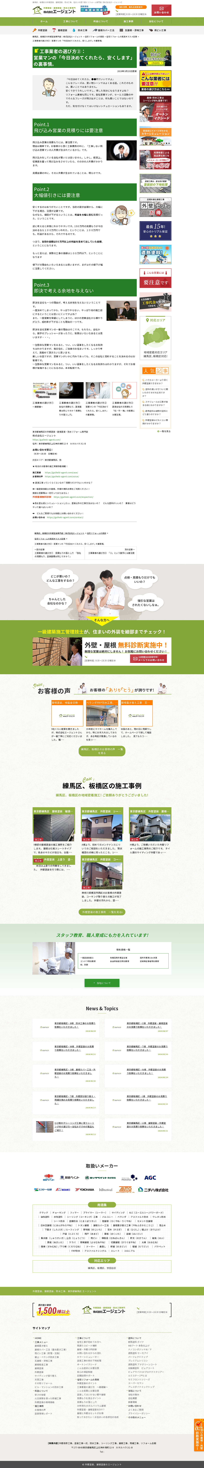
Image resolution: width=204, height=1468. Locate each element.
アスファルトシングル (95, 1250)
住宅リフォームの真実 (88, 1379)
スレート (115, 1250)
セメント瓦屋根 (145, 1221)
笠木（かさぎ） (115, 1229)
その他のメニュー (137, 1417)
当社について (156, 21)
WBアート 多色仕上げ (139, 1345)
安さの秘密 (40, 1395)
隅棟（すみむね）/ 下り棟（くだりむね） (61, 1246)
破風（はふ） (158, 1238)
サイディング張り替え (46, 1376)
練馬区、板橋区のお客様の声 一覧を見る (102, 751)
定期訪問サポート (86, 1375)
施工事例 (128, 21)
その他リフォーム (43, 1383)
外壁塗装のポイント (87, 1383)
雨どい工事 (160, 30)
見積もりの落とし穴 (87, 1402)
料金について (101, 21)
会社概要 (132, 1398)
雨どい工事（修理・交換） (48, 1353)
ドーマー (90, 1246)
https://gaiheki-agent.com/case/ (61, 472)
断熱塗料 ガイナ (136, 1342)
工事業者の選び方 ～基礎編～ (92, 1387)
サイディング (118, 1212)
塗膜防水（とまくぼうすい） (83, 1221)
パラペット (159, 1246)
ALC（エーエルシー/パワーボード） (147, 1212)
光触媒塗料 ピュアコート (141, 1368)
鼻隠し (102, 1246)
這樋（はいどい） (135, 1233)
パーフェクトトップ (138, 1357)
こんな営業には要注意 (88, 1391)
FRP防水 (75, 1250)
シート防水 (59, 1221)
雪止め (162, 1225)
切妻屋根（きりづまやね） (124, 1242)
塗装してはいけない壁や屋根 (91, 1394)
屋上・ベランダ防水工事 (47, 1357)
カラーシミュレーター (88, 1357)
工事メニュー (41, 1342)
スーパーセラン (136, 1383)
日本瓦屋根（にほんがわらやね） (57, 1225)
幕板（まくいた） (113, 1233)
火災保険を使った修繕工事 (48, 1398)
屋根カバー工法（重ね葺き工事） (51, 1349)
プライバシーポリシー (139, 1413)
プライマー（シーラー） (95, 1212)
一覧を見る (164, 431)
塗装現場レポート (43, 1413)
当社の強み (133, 1394)
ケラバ (72, 1242)
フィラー (74, 1212)
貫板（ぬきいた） (56, 1242)
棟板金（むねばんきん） (114, 1238)
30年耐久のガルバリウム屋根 (91, 1406)
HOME (38, 1338)
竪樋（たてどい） (141, 1246)
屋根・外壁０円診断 (87, 1349)
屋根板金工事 (41, 1364)
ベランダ (121, 1216)
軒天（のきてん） (139, 1238)
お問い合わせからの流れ (89, 1353)
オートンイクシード (87, 1364)
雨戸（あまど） (92, 1233)
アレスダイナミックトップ (141, 1387)
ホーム (44, 21)
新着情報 (132, 1402)
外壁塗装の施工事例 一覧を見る (102, 912)
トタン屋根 (83, 1225)
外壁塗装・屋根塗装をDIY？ (91, 1409)
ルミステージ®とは (137, 1375)
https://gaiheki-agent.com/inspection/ (73, 497)
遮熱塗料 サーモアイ (138, 1353)
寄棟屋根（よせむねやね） (93, 1242)
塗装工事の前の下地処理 (89, 1360)
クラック (43, 1212)
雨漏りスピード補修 (87, 1345)
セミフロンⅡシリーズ (139, 1379)
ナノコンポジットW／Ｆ (140, 1349)
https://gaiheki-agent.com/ (46, 439)
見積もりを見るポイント (89, 1398)
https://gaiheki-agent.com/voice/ (62, 476)
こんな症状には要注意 (88, 1368)
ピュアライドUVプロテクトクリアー (146, 1372)
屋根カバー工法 (106, 30)
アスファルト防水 (139, 1216)
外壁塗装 (42, 30)
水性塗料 (58, 1216)
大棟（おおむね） (150, 1242)
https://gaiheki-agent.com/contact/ (65, 517)
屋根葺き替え (41, 1346)
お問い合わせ (134, 1406)
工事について (70, 21)
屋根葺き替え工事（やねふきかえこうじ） (134, 1225)
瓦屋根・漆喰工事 (134, 30)
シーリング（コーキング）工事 (82, 1216)
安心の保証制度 (85, 1372)
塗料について (134, 1338)
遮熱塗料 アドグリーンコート (142, 1364)
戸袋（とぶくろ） (71, 1233)
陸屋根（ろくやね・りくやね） (117, 1221)
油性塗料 (45, 1216)
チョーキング (59, 1212)
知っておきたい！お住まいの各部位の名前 (98, 1417)
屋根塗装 (62, 30)
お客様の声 (40, 1410)
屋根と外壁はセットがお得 (90, 1413)
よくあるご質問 (136, 1410)
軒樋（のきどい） (119, 1246)
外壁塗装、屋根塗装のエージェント (103, 1464)
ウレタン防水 (159, 1216)
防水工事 (82, 30)
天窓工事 (39, 1379)
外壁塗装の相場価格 (45, 1402)
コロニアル (129, 1250)
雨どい (94, 1238)
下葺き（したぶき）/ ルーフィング (62, 1229)
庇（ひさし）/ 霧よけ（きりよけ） (144, 1229)
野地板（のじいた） (93, 1229)
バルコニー (107, 1216)
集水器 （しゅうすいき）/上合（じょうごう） (63, 1238)
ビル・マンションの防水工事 (49, 1387)
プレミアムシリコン (138, 1360)
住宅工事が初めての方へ (89, 1342)
